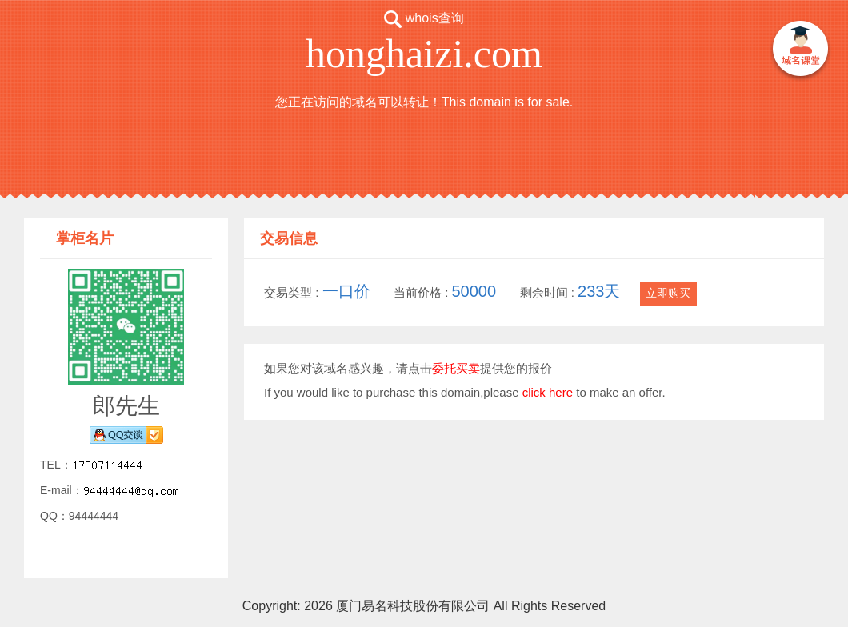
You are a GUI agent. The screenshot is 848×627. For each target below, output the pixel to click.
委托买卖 (456, 368)
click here (547, 392)
